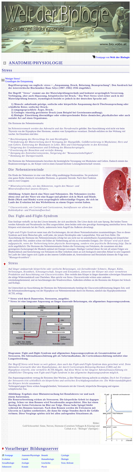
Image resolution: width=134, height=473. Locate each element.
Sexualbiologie (8, 463)
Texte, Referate (67, 463)
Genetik (25, 459)
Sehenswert (6, 467)
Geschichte (45, 463)
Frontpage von (111, 57)
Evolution (6, 459)
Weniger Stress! (12, 78)
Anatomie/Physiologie (31, 455)
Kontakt (25, 467)
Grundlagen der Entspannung (19, 81)
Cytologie (65, 455)
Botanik (44, 455)
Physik (44, 467)
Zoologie (25, 463)
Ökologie (65, 459)
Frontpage (8, 455)
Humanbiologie (47, 459)
